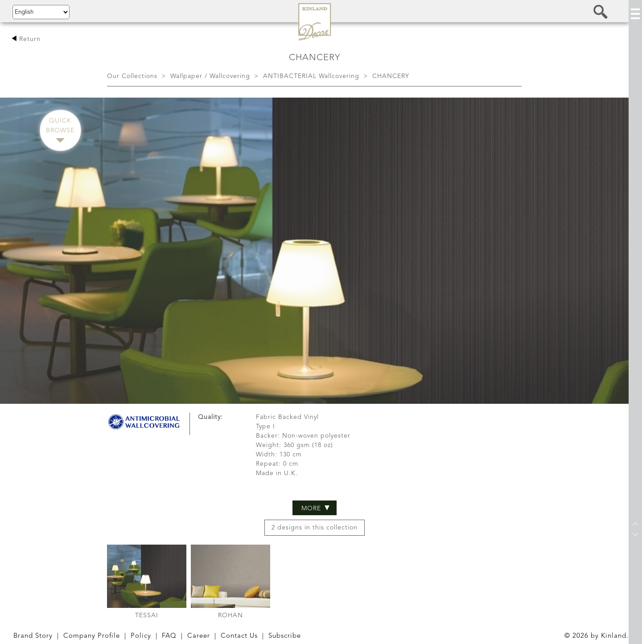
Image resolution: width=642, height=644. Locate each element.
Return (26, 39)
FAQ (169, 636)
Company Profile (91, 636)
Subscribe (284, 636)
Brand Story (33, 636)
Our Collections (132, 76)
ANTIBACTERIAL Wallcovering (311, 76)
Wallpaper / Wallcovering (210, 76)
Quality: (210, 362)
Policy (141, 636)
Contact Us (239, 636)
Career (198, 636)
